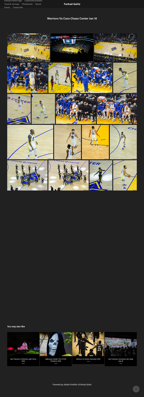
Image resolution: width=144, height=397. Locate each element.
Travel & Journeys (11, 4)
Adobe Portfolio (70, 384)
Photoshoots (27, 4)
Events (7, 7)
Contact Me (18, 7)
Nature (38, 4)
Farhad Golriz (72, 4)
